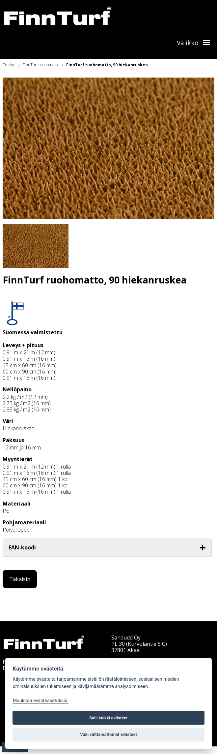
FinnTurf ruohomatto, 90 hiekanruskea (107, 65)
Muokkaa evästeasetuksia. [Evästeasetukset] (40, 701)
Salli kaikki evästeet (108, 717)
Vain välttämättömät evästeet (108, 734)
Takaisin (19, 579)
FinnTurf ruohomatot (41, 65)
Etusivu (9, 65)
